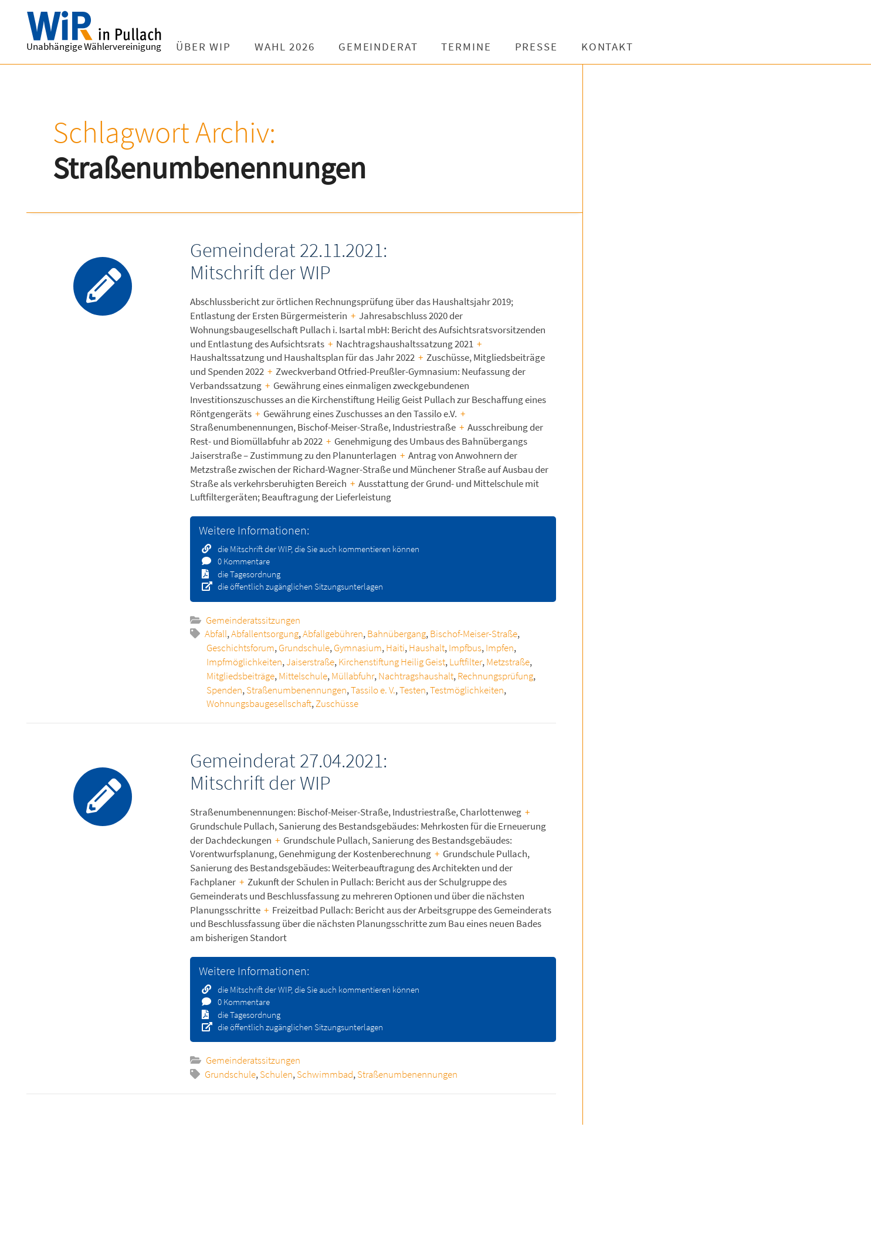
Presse (544, 46)
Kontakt (616, 46)
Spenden (224, 690)
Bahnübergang (396, 633)
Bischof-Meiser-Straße (473, 633)
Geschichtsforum (240, 647)
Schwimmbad (325, 1074)
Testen (412, 690)
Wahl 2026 (293, 46)
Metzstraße (508, 661)
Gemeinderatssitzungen (253, 620)
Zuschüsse (337, 703)
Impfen (500, 647)
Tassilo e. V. (373, 690)
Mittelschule (303, 675)
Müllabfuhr (352, 675)
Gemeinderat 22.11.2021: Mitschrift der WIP (288, 261)
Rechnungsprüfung (495, 675)
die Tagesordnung (245, 574)
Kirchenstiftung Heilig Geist (391, 661)
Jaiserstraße (310, 661)
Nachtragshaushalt (415, 675)
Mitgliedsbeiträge (240, 675)
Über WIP (212, 46)
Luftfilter (465, 661)
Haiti (395, 647)
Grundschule (304, 647)
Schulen (276, 1074)
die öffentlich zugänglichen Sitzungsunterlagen (296, 586)
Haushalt (427, 647)
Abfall (216, 633)
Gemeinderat (387, 46)
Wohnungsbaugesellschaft (258, 703)
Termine (475, 46)
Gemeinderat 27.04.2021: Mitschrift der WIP (288, 771)
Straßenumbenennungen (296, 690)
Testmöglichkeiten (467, 690)
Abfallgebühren (333, 633)
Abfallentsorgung (265, 633)
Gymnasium (358, 647)
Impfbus (465, 647)
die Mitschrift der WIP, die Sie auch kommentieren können (314, 548)
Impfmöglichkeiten (244, 661)
